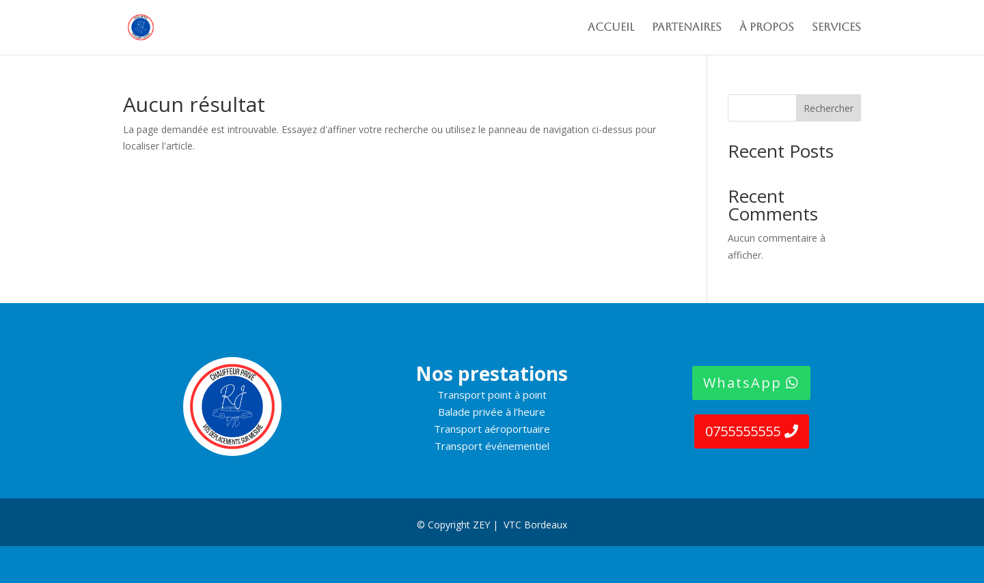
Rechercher (828, 108)
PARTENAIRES (687, 28)
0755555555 (742, 431)
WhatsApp (742, 382)
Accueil (611, 28)
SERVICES (836, 28)
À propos (766, 28)
